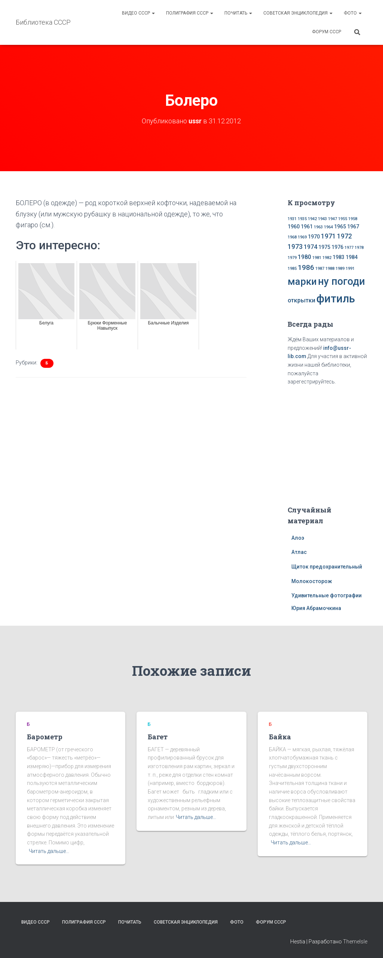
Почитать (238, 13)
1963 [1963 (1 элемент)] (318, 227)
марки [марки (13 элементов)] (302, 281)
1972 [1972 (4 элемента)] (344, 236)
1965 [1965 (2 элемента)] (340, 227)
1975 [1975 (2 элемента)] (324, 247)
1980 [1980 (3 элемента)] (304, 257)
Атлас (299, 552)
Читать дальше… (49, 851)
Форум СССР (326, 31)
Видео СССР (138, 13)
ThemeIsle (355, 941)
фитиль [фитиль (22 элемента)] (335, 298)
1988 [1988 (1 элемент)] (329, 268)
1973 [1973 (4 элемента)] (295, 246)
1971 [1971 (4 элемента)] (328, 236)
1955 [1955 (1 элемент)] (342, 218)
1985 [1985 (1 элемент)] (292, 268)
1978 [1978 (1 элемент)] (359, 247)
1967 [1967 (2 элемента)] (353, 227)
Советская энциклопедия (298, 13)
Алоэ (297, 537)
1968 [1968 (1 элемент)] (292, 236)
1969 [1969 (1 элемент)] (302, 236)
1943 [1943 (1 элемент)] (322, 218)
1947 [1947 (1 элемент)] (332, 218)
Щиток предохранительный (326, 567)
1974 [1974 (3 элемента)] (310, 246)
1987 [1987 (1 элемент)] (319, 268)
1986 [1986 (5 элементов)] (306, 267)
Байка (280, 736)
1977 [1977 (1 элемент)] (348, 247)
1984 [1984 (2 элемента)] (352, 257)
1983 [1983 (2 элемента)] (338, 257)
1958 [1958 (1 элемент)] (352, 218)
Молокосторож (311, 581)
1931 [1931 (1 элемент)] (292, 218)
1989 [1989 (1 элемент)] (339, 268)
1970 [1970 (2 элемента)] (314, 236)
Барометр (44, 736)
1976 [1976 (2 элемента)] (337, 247)
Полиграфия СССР (189, 13)
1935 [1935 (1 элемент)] (302, 218)
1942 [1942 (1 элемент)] (312, 218)
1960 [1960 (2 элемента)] (294, 227)
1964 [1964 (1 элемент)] (328, 227)
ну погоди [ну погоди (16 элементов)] (341, 281)
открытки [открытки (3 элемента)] (301, 300)
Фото (353, 13)
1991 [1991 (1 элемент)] (350, 268)
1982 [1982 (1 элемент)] (326, 257)
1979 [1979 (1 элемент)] (292, 257)
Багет (158, 736)
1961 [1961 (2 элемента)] (307, 227)
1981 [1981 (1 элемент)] (316, 257)
